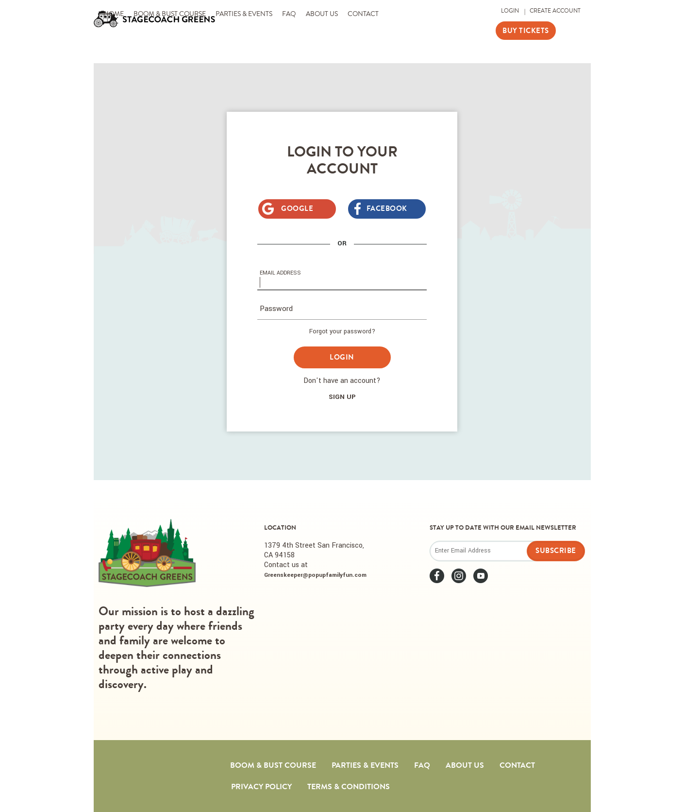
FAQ (289, 44)
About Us (322, 44)
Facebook (379, 209)
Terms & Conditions (348, 786)
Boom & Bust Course (169, 44)
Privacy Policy (261, 786)
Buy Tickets (530, 41)
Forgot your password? (342, 331)
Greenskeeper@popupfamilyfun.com (315, 575)
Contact (363, 44)
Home (113, 44)
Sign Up (342, 396)
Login (515, 22)
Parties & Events (244, 44)
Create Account (559, 22)
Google (287, 209)
